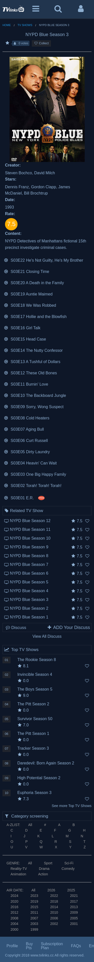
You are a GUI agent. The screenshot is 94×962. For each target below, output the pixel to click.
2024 (14, 896)
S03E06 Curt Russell (26, 440)
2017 (74, 901)
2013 (74, 907)
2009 (74, 912)
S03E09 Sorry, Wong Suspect (33, 406)
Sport (48, 863)
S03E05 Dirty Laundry (27, 451)
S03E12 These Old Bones (30, 372)
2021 (74, 896)
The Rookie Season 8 (36, 660)
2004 (14, 924)
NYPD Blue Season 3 (29, 599)
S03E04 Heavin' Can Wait (30, 462)
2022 (54, 896)
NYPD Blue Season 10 (30, 538)
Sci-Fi (68, 863)
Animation (18, 874)
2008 (14, 918)
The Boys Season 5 (34, 689)
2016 (14, 907)
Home (7, 25)
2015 (34, 907)
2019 (34, 901)
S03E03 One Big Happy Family (35, 473)
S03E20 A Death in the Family (34, 282)
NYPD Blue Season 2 (29, 608)
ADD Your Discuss (68, 627)
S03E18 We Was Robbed (30, 304)
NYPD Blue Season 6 (29, 573)
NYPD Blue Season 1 (29, 617)
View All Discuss (46, 636)
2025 (71, 890)
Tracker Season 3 (33, 748)
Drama (44, 869)
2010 (54, 912)
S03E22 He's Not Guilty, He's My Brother (43, 259)
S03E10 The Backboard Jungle (35, 395)
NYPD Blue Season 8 (29, 556)
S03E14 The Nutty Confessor (33, 350)
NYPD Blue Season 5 (29, 582)
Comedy (67, 869)
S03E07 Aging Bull (24, 428)
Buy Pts (29, 946)
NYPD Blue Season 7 (29, 564)
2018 (54, 901)
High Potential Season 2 (38, 778)
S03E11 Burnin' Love (26, 383)
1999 (34, 929)
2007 (34, 918)
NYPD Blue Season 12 (30, 521)
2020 (14, 901)
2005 (74, 918)
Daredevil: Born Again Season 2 (45, 763)
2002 (54, 924)
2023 (34, 896)
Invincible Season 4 (34, 674)
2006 (54, 918)
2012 (14, 912)
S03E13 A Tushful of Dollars (32, 361)
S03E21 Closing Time (26, 271)
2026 (51, 890)
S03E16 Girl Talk (22, 327)
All (30, 825)
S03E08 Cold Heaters (26, 417)
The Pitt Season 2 (33, 704)
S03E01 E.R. (24, 497)
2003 (34, 924)
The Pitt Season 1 (33, 733)
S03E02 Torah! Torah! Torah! (32, 485)
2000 (14, 929)
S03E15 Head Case (25, 338)
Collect (41, 43)
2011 (34, 912)
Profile (12, 946)
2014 (54, 907)
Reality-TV (19, 869)
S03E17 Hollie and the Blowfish (35, 316)
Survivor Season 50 (34, 719)
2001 (74, 924)
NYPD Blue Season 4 (29, 591)
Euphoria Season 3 (34, 792)
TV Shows (25, 25)
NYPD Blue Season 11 (30, 529)
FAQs (76, 946)
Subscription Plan (52, 946)
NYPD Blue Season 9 (29, 547)
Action (43, 874)
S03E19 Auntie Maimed (28, 293)
